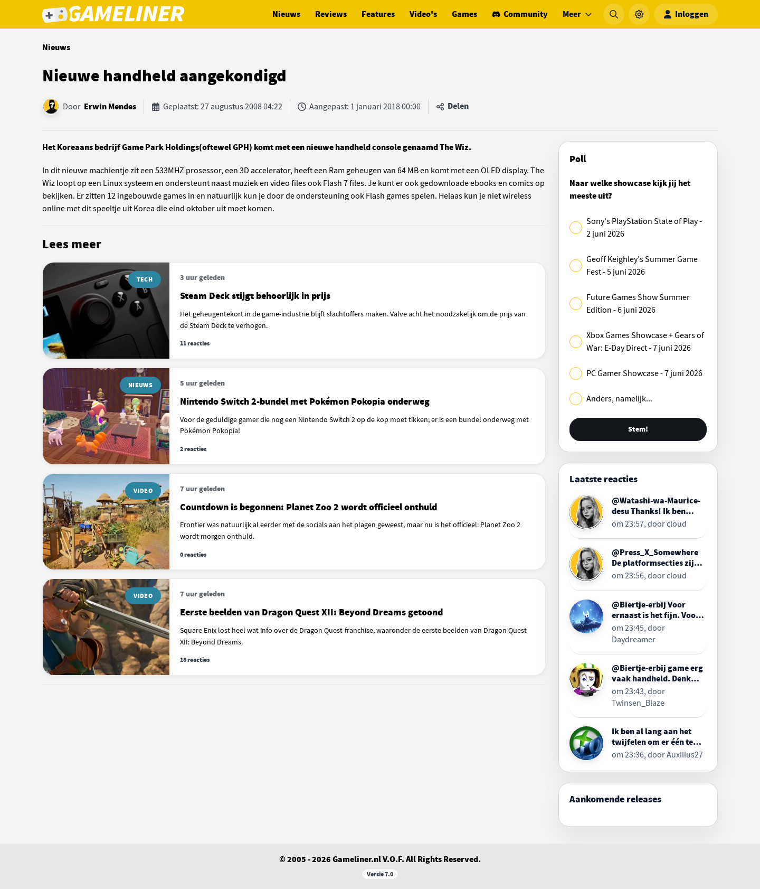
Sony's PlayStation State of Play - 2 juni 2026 (644, 227)
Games (464, 14)
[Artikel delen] (452, 106)
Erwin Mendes (110, 107)
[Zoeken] (613, 14)
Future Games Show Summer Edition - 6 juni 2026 (638, 303)
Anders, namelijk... (619, 399)
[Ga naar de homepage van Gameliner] (113, 14)
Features (378, 14)
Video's (423, 14)
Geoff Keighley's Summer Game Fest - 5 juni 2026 (642, 265)
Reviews (331, 14)
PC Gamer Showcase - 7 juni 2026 (644, 373)
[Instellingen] (639, 14)
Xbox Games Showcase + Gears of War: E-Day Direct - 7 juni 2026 (645, 341)
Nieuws (286, 14)
